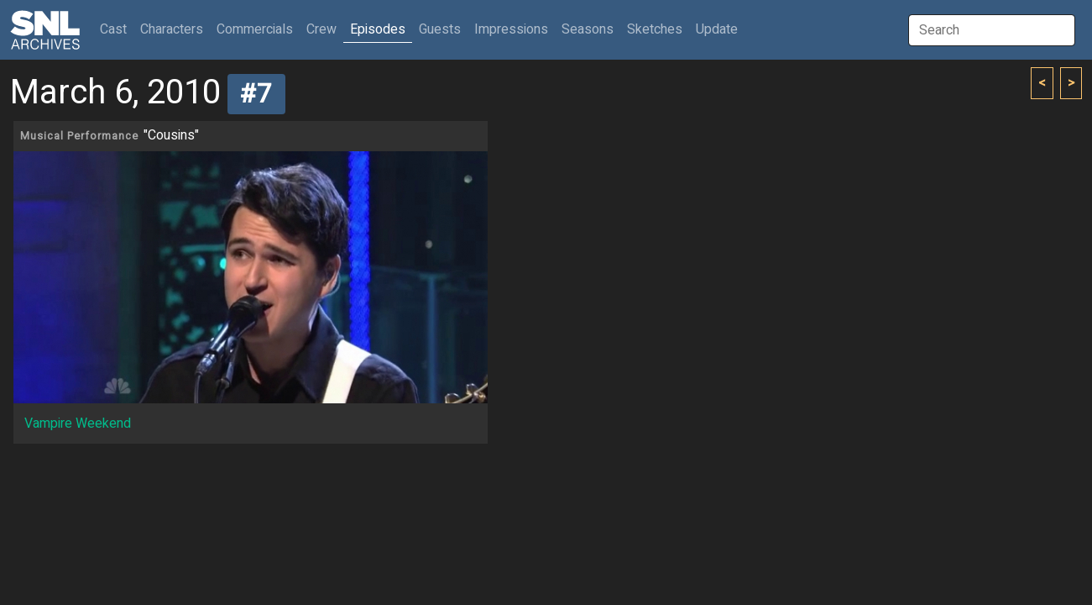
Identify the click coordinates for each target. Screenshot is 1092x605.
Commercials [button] (255, 29)
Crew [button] (321, 29)
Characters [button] (171, 29)
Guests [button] (440, 29)
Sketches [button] (654, 29)
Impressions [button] (511, 29)
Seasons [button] (588, 29)
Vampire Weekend (77, 423)
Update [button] (717, 29)
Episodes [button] (377, 29)
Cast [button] (116, 28)
